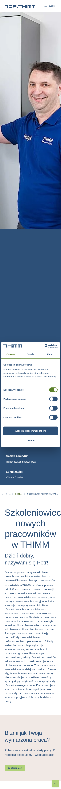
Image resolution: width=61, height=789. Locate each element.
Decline (30, 440)
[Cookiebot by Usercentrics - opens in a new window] (45, 346)
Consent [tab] (11, 354)
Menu (50, 6)
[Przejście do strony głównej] (20, 6)
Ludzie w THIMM (18, 494)
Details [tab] (30, 354)
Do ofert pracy (15, 768)
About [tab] (50, 354)
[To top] (55, 783)
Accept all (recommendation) (30, 430)
